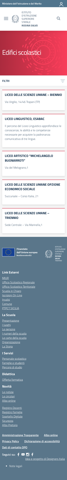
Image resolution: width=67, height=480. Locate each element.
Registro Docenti (12, 408)
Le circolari (8, 396)
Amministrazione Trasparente (20, 435)
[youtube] (23, 454)
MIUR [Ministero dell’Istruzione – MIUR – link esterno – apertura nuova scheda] (5, 278)
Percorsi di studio (12, 367)
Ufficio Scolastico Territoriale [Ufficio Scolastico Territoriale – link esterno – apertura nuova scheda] (18, 286)
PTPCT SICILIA (10, 308)
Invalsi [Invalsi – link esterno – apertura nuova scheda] (6, 299)
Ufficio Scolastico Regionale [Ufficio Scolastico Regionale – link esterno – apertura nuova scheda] (18, 282)
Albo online (9, 400)
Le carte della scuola (14, 338)
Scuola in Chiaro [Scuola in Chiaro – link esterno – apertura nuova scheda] (11, 291)
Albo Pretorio (10, 425)
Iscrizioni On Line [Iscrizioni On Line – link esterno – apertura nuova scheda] (12, 295)
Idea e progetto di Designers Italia (45, 459)
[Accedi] (61, 4)
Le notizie (8, 392)
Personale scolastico (14, 358)
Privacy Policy (10, 441)
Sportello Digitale (12, 416)
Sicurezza (7, 421)
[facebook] (18, 454)
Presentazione (10, 320)
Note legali (15, 466)
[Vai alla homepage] (15, 19)
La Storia (7, 346)
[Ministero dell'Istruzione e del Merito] (21, 3)
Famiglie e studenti (13, 363)
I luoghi (6, 325)
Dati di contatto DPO (14, 447)
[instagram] (27, 454)
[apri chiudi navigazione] (6, 19)
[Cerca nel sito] (58, 19)
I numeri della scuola (14, 333)
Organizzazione (11, 342)
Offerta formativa (12, 379)
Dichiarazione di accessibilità (42, 441)
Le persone (8, 329)
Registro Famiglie (12, 412)
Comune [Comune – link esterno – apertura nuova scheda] (7, 304)
